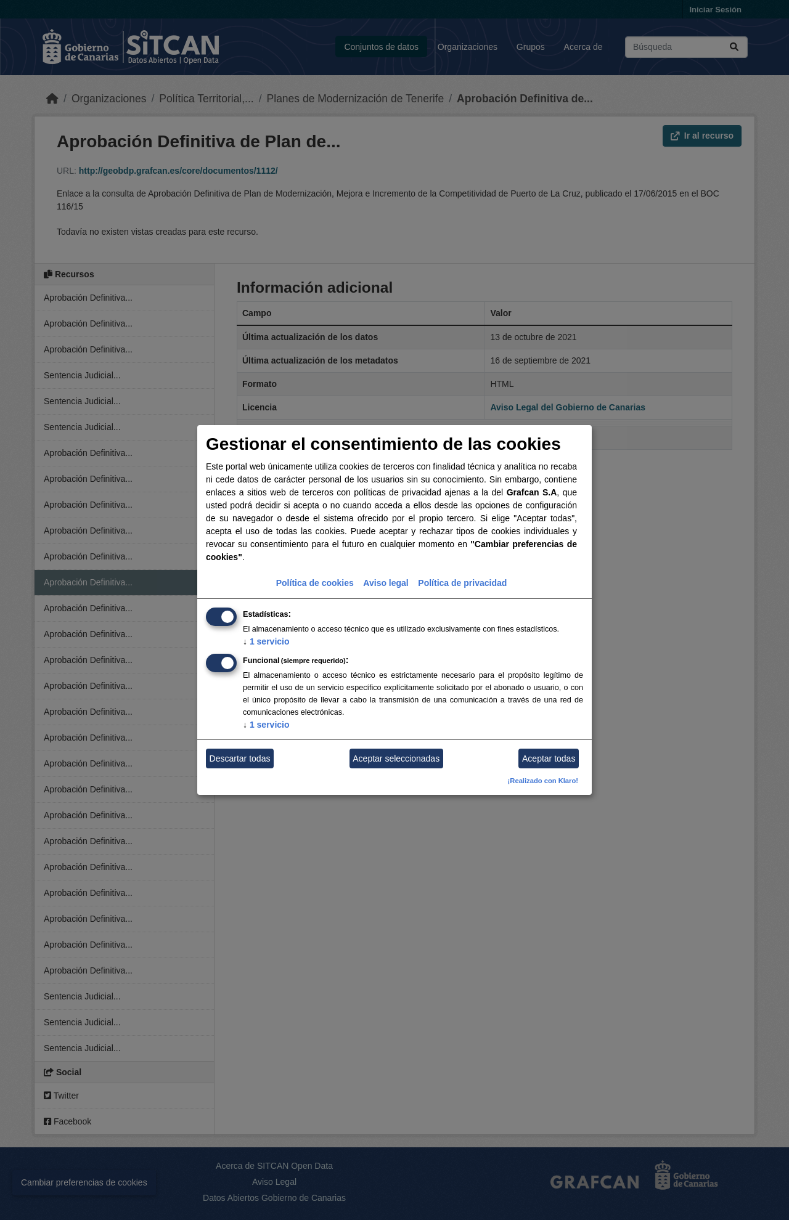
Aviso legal (385, 583)
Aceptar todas (548, 758)
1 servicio (266, 641)
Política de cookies (315, 583)
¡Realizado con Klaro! (543, 780)
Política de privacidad (462, 583)
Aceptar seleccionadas (396, 758)
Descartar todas (240, 758)
